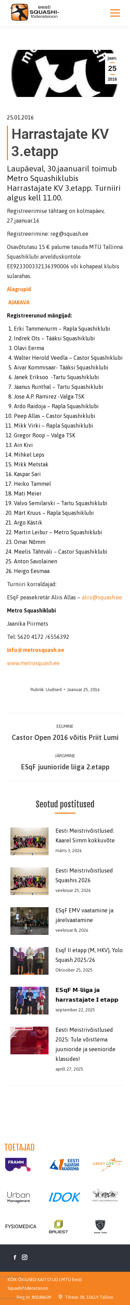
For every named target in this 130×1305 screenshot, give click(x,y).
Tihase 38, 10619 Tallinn (89, 1297)
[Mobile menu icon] (115, 13)
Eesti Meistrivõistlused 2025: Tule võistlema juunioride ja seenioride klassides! (85, 1044)
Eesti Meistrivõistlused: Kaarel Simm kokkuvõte (85, 835)
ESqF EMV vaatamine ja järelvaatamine (84, 915)
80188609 (41, 1297)
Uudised (54, 689)
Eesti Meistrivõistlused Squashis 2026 (84, 875)
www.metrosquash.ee (33, 663)
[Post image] (28, 841)
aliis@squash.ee (102, 597)
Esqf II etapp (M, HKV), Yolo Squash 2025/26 (89, 955)
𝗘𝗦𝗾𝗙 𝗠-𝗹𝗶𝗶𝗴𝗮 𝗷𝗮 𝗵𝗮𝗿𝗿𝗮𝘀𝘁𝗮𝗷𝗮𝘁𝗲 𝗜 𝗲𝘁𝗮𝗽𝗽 (86, 995)
